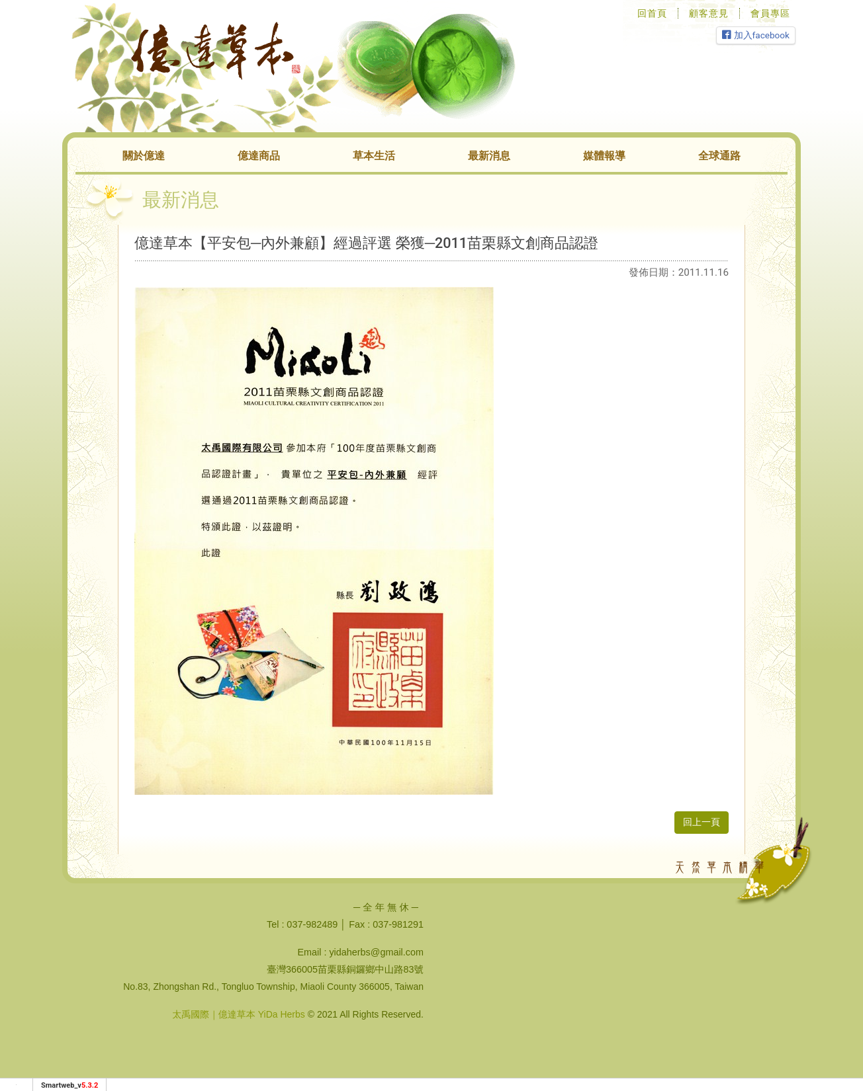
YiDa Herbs (281, 1014)
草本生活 (374, 155)
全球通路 (719, 155)
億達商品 (259, 155)
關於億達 (143, 155)
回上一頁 (701, 822)
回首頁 (652, 13)
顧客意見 (709, 13)
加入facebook (756, 35)
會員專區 (770, 13)
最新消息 (489, 155)
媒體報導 (604, 155)
